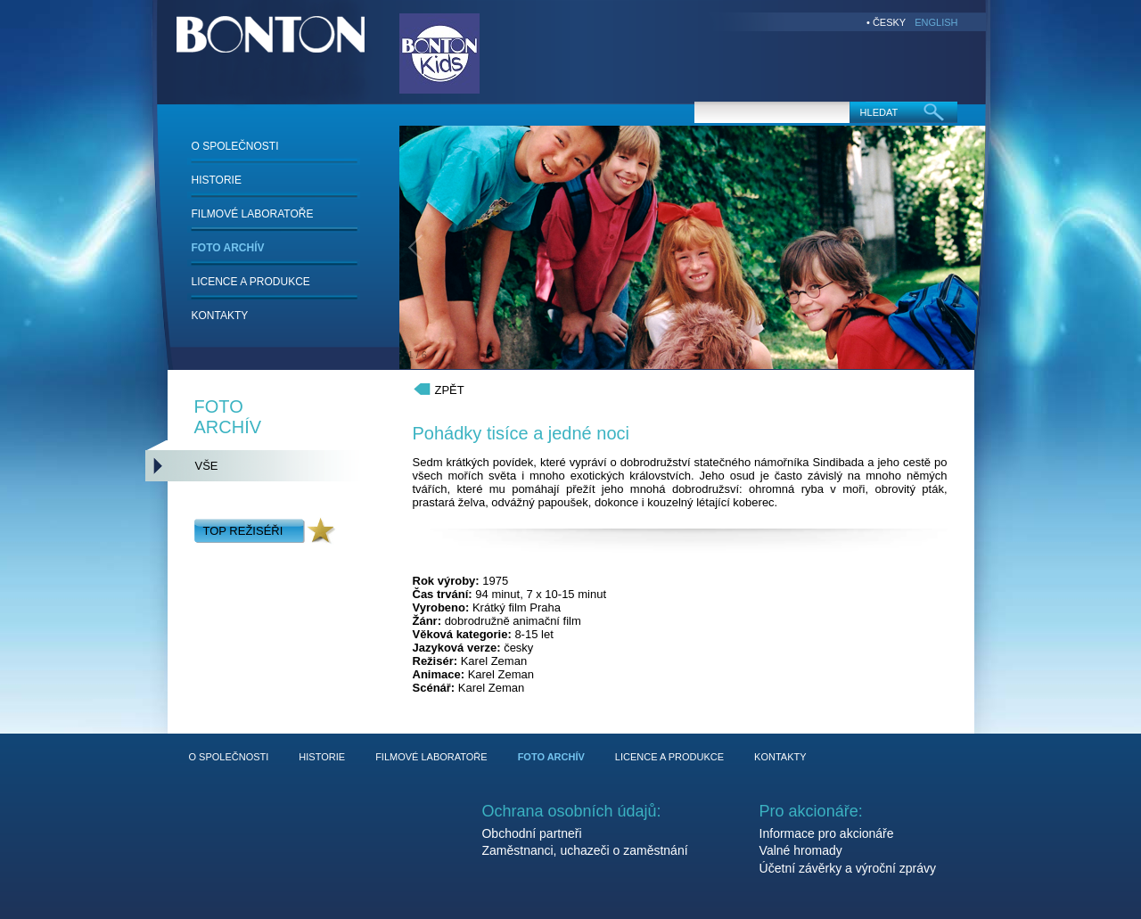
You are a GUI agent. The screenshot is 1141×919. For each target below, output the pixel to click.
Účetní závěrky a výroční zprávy (847, 868)
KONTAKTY (220, 315)
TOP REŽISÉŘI (243, 530)
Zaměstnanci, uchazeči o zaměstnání (584, 850)
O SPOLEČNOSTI (235, 146)
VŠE (206, 465)
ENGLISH (936, 22)
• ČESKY (886, 22)
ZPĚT (449, 390)
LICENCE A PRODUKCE (251, 281)
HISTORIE (217, 180)
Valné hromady (800, 850)
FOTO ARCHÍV (228, 248)
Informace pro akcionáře (826, 833)
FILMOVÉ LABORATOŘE (253, 214)
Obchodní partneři (531, 833)
